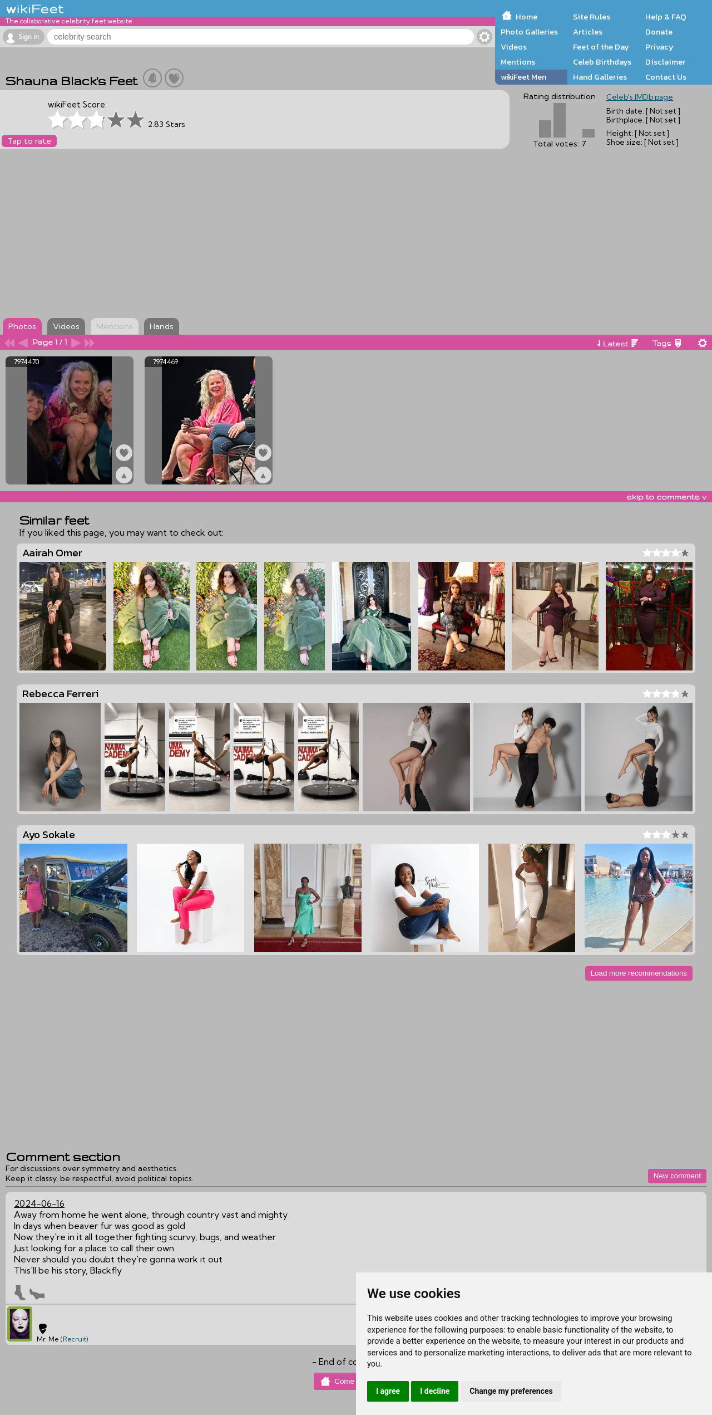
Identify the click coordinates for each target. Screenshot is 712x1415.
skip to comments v (666, 496)
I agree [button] (388, 1391)
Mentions (518, 62)
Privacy (659, 47)
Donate (659, 32)
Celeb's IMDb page (639, 96)
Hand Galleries (600, 77)
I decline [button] (434, 1391)
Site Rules (591, 17)
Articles (587, 32)
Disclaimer (665, 62)
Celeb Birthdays (602, 62)
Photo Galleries (529, 32)
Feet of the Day (601, 47)
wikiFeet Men (523, 77)
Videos (514, 47)
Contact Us (665, 77)
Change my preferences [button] (510, 1391)
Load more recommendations (639, 973)
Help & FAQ (665, 17)
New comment (677, 1176)
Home (526, 17)
